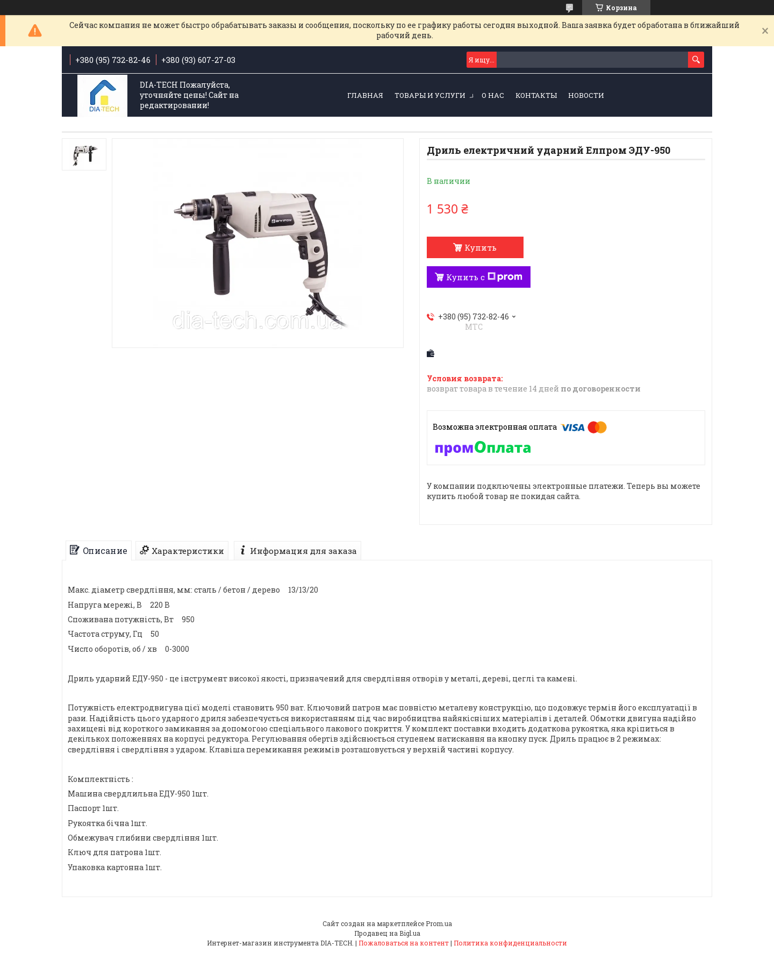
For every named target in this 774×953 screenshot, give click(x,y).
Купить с (484, 277)
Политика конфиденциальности (510, 942)
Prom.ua (439, 923)
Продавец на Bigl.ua (387, 933)
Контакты (536, 95)
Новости (586, 95)
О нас (493, 95)
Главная (365, 95)
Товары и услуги (430, 95)
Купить (480, 247)
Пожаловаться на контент (404, 942)
